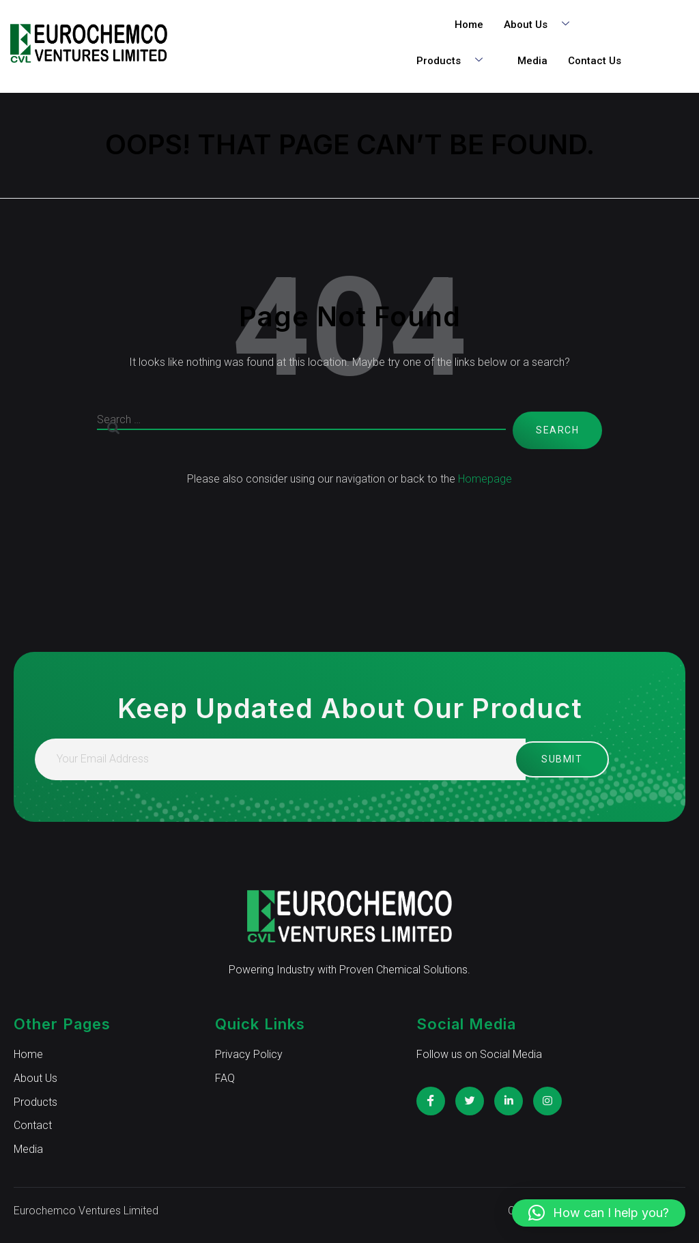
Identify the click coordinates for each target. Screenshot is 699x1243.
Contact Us (594, 61)
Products (454, 61)
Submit (549, 759)
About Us (542, 25)
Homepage (485, 478)
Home (469, 24)
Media (532, 61)
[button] (598, 1213)
